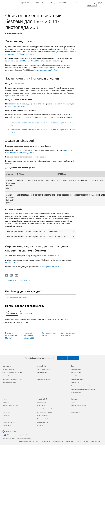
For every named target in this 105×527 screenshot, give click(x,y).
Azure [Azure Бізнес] (4, 408)
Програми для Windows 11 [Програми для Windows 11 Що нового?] (9, 382)
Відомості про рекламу (82, 441)
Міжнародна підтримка (50, 266)
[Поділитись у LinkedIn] (10, 275)
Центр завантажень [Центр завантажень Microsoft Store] (42, 372)
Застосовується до (14, 33)
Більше (44, 3)
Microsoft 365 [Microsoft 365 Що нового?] (6, 376)
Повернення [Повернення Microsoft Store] (40, 376)
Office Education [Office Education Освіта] (75, 382)
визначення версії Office (47, 70)
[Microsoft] (10, 3)
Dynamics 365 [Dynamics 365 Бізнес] (6, 412)
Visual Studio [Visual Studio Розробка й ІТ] (40, 425)
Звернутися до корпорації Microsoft (28, 441)
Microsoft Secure (11, 262)
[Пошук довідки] (95, 2)
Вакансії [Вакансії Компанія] (73, 402)
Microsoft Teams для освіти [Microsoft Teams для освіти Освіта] (78, 376)
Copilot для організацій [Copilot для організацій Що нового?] (9, 369)
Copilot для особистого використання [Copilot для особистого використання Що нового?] (12, 372)
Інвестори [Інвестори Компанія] (73, 408)
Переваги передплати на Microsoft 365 (11, 335)
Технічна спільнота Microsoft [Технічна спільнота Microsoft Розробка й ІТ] (44, 412)
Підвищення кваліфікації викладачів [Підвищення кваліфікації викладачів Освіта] (80, 386)
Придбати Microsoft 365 (58, 3)
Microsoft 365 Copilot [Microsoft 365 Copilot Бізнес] (8, 422)
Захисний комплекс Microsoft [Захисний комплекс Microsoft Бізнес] (10, 405)
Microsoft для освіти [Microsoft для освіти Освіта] (76, 369)
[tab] (12, 313)
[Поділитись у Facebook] (6, 275)
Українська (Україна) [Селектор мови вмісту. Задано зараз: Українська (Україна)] (11, 431)
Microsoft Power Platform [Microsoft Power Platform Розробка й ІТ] (43, 419)
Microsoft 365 (35, 3)
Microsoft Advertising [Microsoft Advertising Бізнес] (8, 419)
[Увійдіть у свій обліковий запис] (99, 2)
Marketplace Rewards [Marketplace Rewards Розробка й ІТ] (42, 422)
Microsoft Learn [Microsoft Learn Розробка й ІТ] (41, 405)
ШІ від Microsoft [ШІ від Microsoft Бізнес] (7, 402)
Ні (74, 358)
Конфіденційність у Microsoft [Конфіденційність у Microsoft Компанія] (78, 405)
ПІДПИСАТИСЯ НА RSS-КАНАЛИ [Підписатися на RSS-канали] (18, 280)
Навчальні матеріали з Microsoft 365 (29, 335)
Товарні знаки (69, 441)
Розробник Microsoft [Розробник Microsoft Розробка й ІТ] (42, 402)
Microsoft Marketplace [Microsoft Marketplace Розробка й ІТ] (42, 415)
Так (62, 358)
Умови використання (58, 441)
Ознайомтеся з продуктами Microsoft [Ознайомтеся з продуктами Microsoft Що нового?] (12, 379)
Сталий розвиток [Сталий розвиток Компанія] (75, 412)
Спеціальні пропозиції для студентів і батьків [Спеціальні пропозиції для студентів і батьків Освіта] (83, 389)
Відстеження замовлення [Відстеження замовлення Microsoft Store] (43, 379)
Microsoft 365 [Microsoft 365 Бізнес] (6, 415)
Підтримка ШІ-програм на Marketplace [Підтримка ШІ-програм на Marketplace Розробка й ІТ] (47, 408)
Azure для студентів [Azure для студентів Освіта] (76, 392)
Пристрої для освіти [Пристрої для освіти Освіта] (76, 372)
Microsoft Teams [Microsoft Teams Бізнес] (7, 425)
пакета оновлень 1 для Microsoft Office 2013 (22, 61)
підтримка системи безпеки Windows (47, 256)
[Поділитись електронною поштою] (15, 275)
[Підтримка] (24, 3)
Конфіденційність (45, 441)
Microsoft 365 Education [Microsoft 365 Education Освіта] (77, 379)
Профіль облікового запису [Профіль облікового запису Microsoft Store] (44, 369)
